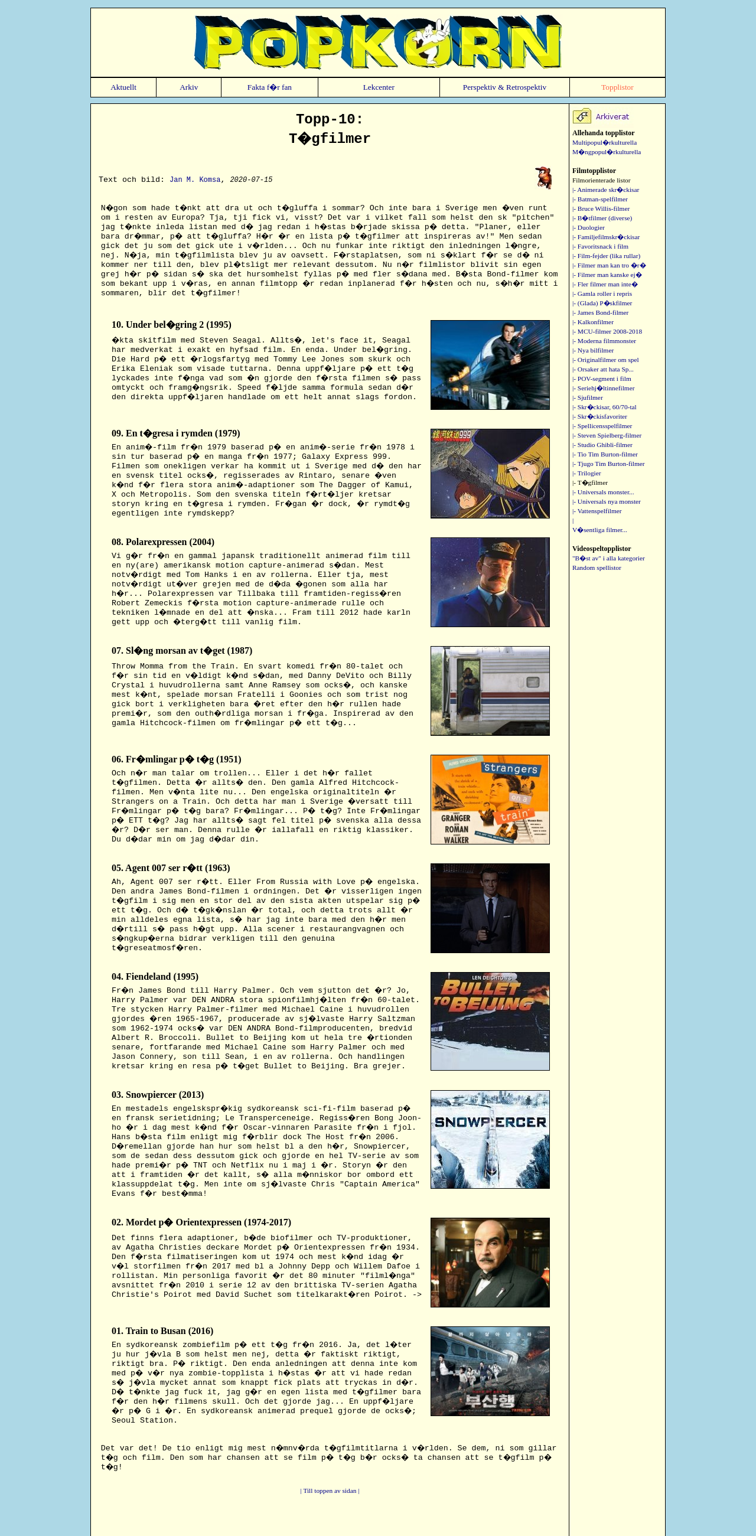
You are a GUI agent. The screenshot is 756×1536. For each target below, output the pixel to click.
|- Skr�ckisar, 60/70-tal (604, 406)
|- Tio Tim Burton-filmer (605, 454)
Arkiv (189, 87)
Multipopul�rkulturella (604, 142)
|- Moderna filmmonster (604, 340)
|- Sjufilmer (587, 397)
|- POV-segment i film (601, 378)
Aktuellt (123, 87)
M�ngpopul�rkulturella (606, 151)
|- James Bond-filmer (600, 312)
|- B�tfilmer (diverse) (602, 217)
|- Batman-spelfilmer (600, 199)
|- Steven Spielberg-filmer (606, 435)
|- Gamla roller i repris (602, 293)
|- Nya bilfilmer (593, 350)
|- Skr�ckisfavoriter (599, 416)
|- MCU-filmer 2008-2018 (607, 331)
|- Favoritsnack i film (600, 246)
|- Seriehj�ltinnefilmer (603, 388)
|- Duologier (588, 227)
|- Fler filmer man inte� (605, 284)
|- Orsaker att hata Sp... (603, 369)
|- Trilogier (586, 473)
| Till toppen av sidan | (330, 1490)
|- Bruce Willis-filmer (601, 208)
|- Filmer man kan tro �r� (609, 265)
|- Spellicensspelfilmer (602, 425)
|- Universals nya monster (606, 501)
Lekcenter (379, 87)
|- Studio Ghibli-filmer (602, 444)
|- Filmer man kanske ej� (607, 274)
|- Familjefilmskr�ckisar (606, 236)
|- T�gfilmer (590, 482)
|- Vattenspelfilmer (597, 510)
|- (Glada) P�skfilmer (602, 302)
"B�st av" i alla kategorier (608, 558)
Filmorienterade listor (601, 180)
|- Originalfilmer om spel (605, 359)
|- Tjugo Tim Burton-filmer (608, 463)
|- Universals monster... (603, 491)
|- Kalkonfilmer (593, 321)
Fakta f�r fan (269, 87)
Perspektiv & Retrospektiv (504, 87)
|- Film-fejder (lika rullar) (606, 255)
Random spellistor (596, 567)
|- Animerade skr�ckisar (605, 189)
